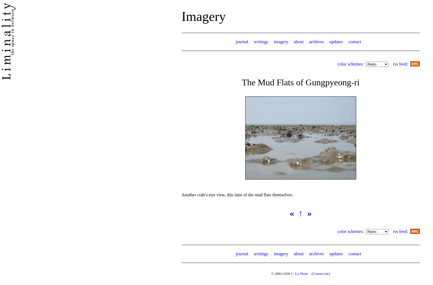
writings (261, 41)
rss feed (399, 64)
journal (242, 41)
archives (316, 41)
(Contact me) (320, 274)
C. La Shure (299, 274)
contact (354, 41)
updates (336, 41)
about (299, 41)
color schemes (350, 64)
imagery (281, 41)
